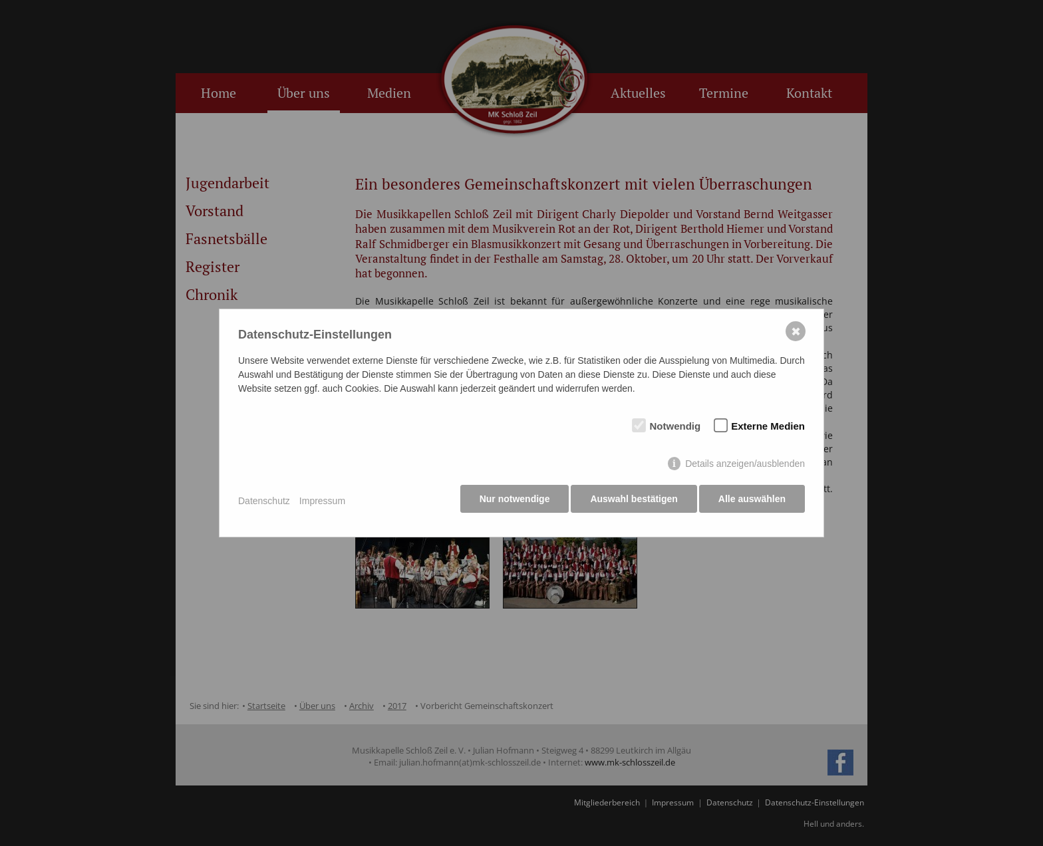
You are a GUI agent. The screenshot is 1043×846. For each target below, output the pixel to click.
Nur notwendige (509, 501)
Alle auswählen (752, 501)
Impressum (322, 501)
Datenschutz (264, 501)
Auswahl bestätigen (630, 501)
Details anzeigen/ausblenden (745, 466)
